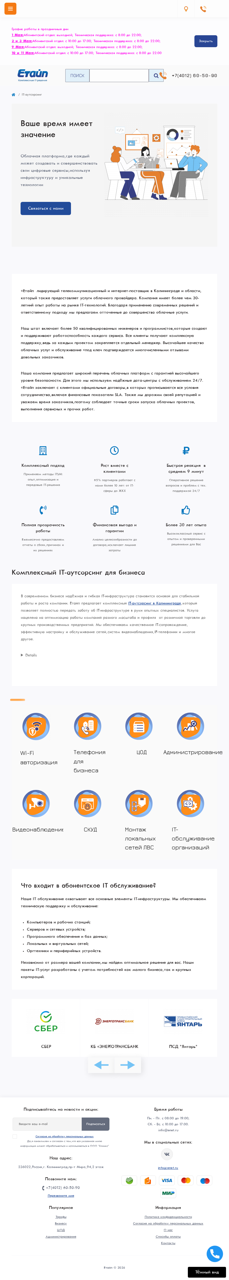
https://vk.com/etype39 (167, 1154)
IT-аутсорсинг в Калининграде (154, 603)
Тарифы (60, 1216)
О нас (168, 1230)
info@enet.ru (168, 1168)
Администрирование (61, 1236)
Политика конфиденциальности (168, 1216)
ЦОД (61, 1230)
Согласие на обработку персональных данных (64, 1136)
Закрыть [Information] (206, 41)
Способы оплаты (168, 1236)
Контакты (168, 1243)
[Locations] (185, 8)
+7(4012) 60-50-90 (194, 75)
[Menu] (10, 9)
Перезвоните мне (61, 1195)
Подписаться (95, 1124)
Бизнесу (61, 1223)
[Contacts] (203, 8)
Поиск (77, 75)
